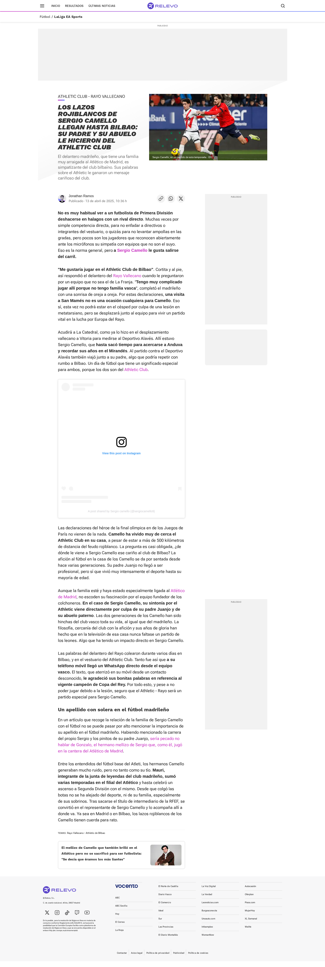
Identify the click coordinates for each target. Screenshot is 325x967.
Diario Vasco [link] (165, 900)
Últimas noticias (101, 5)
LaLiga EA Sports (68, 17)
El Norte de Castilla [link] (168, 892)
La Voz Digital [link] (209, 892)
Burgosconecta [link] (209, 916)
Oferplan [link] (249, 900)
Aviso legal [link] (136, 958)
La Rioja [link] (119, 936)
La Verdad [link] (207, 900)
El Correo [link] (120, 927)
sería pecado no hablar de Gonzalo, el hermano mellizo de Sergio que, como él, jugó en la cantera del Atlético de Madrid (120, 744)
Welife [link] (248, 932)
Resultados (74, 5)
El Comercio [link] (164, 908)
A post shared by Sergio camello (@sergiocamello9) (121, 511)
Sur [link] (160, 924)
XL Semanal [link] (251, 924)
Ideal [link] (161, 916)
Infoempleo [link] (207, 932)
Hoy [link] (117, 919)
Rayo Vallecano (127, 275)
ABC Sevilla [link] (121, 911)
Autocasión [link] (250, 892)
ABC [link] (117, 903)
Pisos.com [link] (250, 908)
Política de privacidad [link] (157, 958)
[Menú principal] (42, 6)
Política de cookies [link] (198, 958)
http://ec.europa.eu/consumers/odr (63, 936)
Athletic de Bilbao (95, 833)
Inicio (55, 5)
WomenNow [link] (208, 940)
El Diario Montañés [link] (168, 940)
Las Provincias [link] (165, 932)
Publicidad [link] (178, 958)
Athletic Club (136, 369)
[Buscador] (283, 6)
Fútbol (45, 17)
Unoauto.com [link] (208, 924)
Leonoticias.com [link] (210, 908)
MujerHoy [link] (250, 916)
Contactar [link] (122, 958)
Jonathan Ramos (81, 196)
